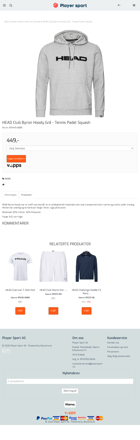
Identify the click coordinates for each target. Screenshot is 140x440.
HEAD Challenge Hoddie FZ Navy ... (86, 307)
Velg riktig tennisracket (118, 371)
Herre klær (24, 21)
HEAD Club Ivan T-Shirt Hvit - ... (20, 307)
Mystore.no (46, 360)
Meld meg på (70, 405)
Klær (14, 21)
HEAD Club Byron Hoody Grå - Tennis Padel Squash (67, 21)
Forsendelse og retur (117, 362)
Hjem (7, 21)
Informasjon (11, 210)
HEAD (8, 193)
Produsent (26, 210)
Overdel (36, 21)
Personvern (113, 366)
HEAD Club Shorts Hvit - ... (53, 305)
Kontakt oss (113, 357)
